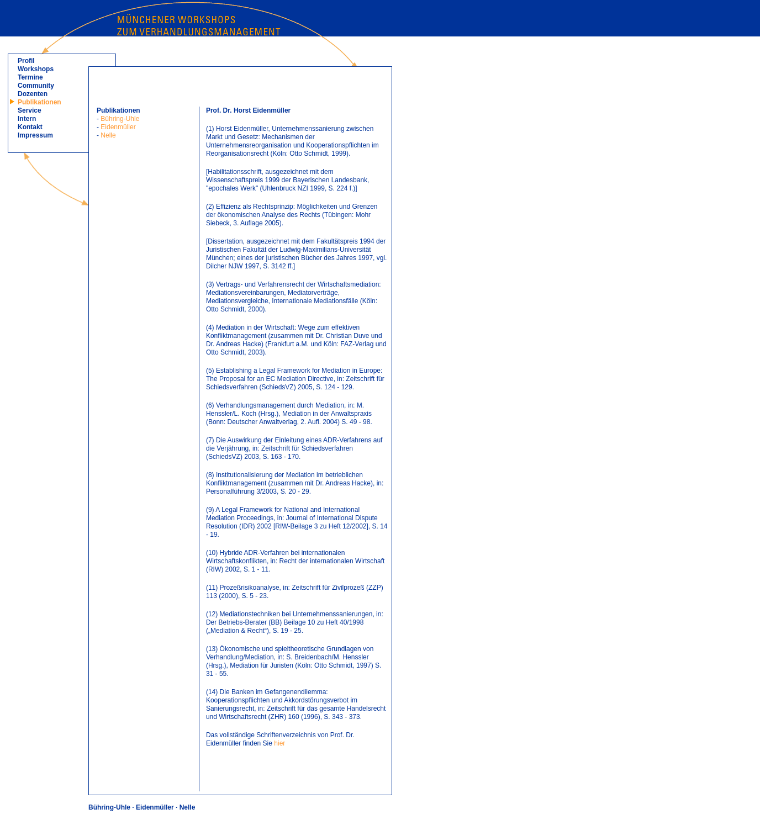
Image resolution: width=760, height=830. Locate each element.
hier (279, 743)
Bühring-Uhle (120, 119)
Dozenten (33, 94)
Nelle (108, 135)
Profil (26, 61)
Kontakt (30, 127)
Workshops (36, 69)
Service (29, 110)
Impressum (35, 135)
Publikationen (39, 102)
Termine (30, 77)
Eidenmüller (118, 127)
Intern (27, 119)
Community (36, 85)
